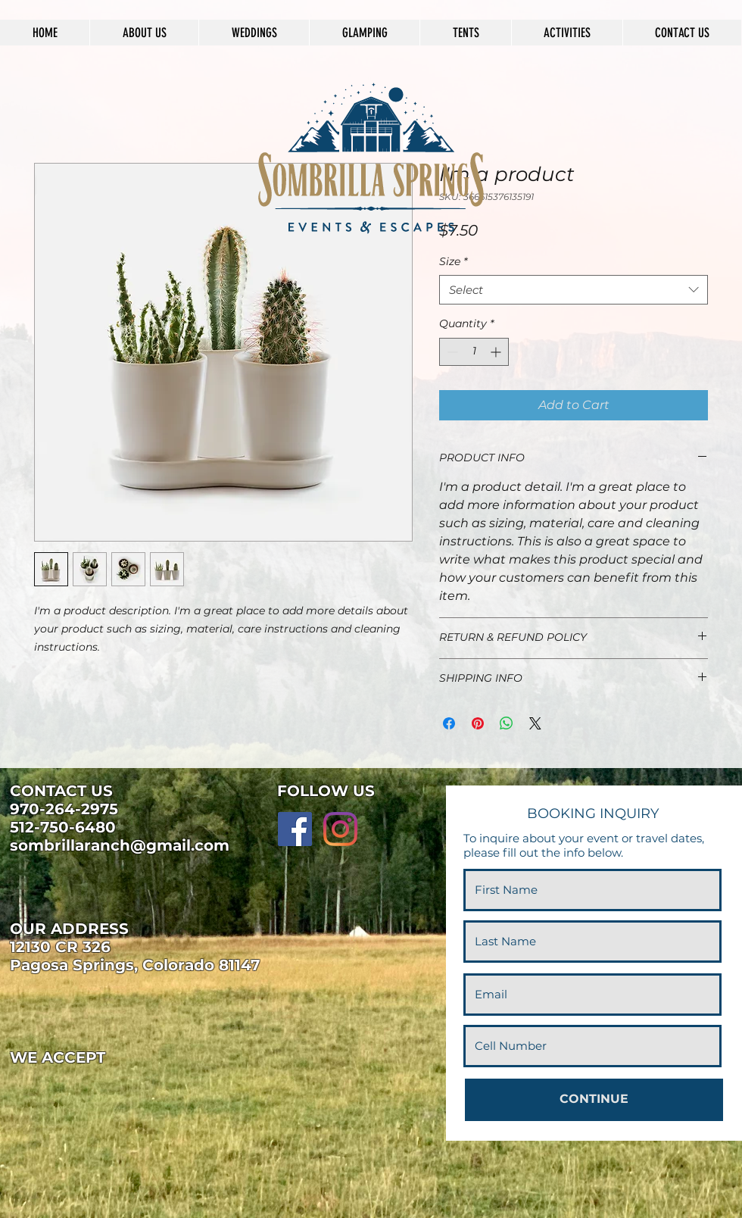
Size (453, 261)
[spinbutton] (474, 352)
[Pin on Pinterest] (478, 723)
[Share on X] (535, 723)
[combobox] (573, 289)
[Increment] (497, 352)
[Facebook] (295, 829)
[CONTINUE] (594, 1100)
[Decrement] (450, 352)
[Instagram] (340, 829)
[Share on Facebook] (449, 723)
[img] (35, 1090)
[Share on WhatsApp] (506, 723)
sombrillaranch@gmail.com (119, 845)
